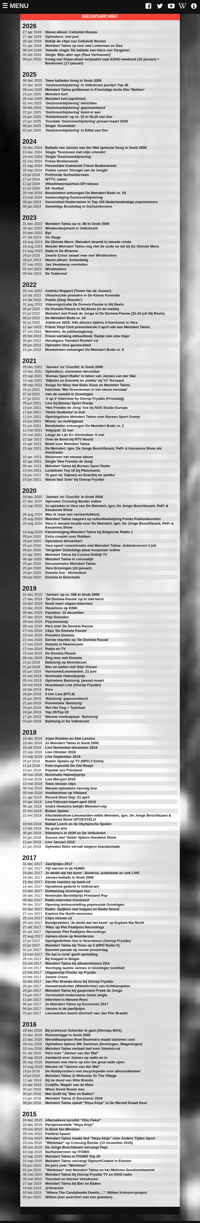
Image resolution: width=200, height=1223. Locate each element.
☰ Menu (15, 5)
